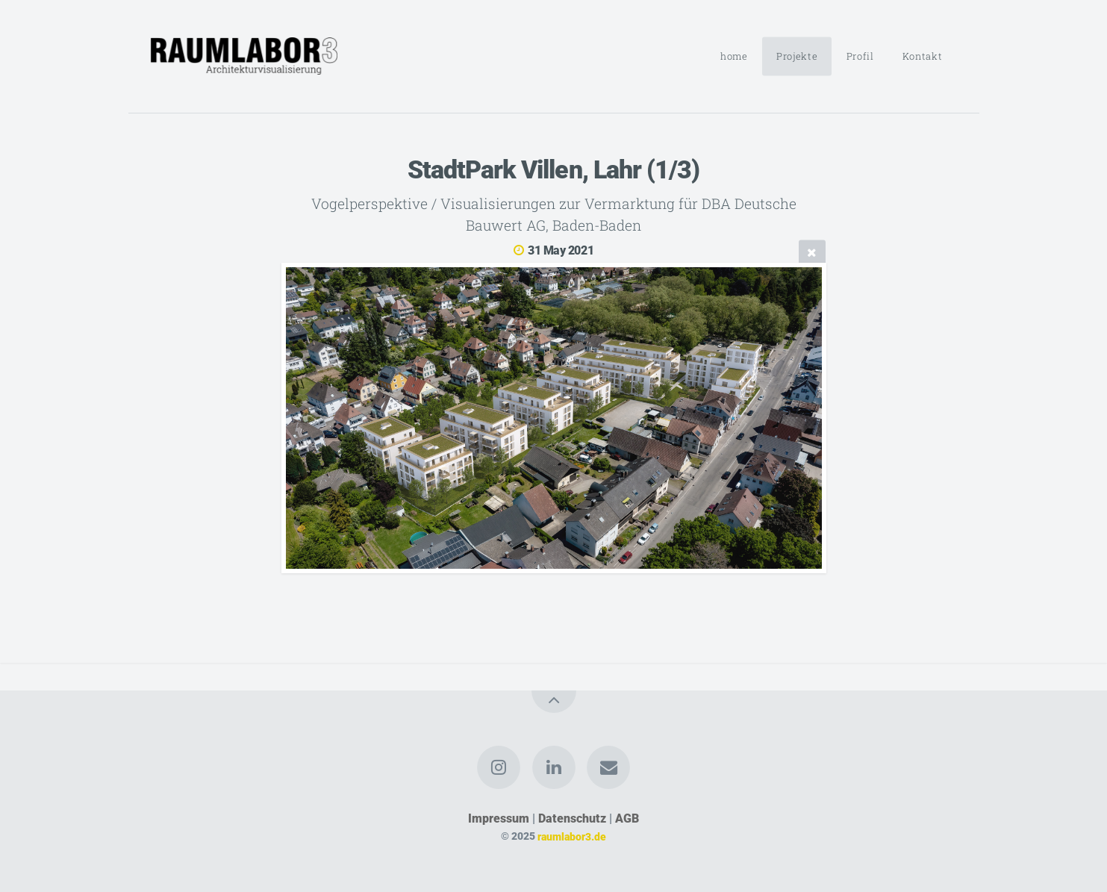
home (734, 56)
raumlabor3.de (571, 836)
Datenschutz (572, 818)
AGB (627, 818)
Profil (860, 56)
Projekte (796, 56)
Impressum (498, 818)
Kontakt (922, 56)
